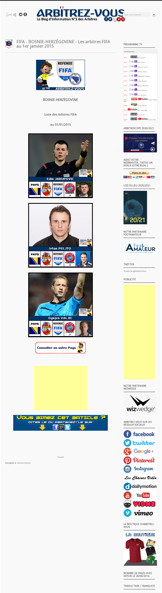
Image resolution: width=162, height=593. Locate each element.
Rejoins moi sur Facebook (25, 14)
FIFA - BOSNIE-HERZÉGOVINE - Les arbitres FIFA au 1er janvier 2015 (63, 44)
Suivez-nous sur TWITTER (21, 14)
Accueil (60, 457)
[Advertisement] (60, 388)
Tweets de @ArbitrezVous (135, 271)
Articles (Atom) (24, 463)
